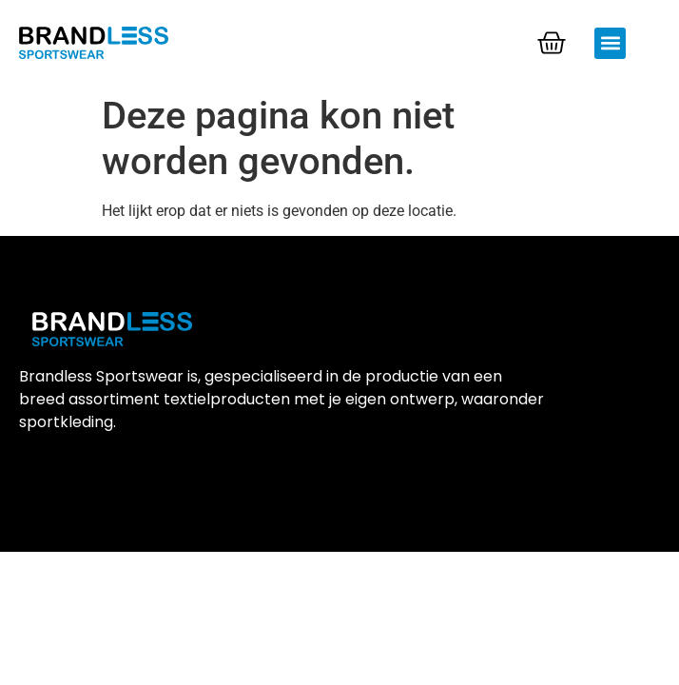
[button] (610, 43)
